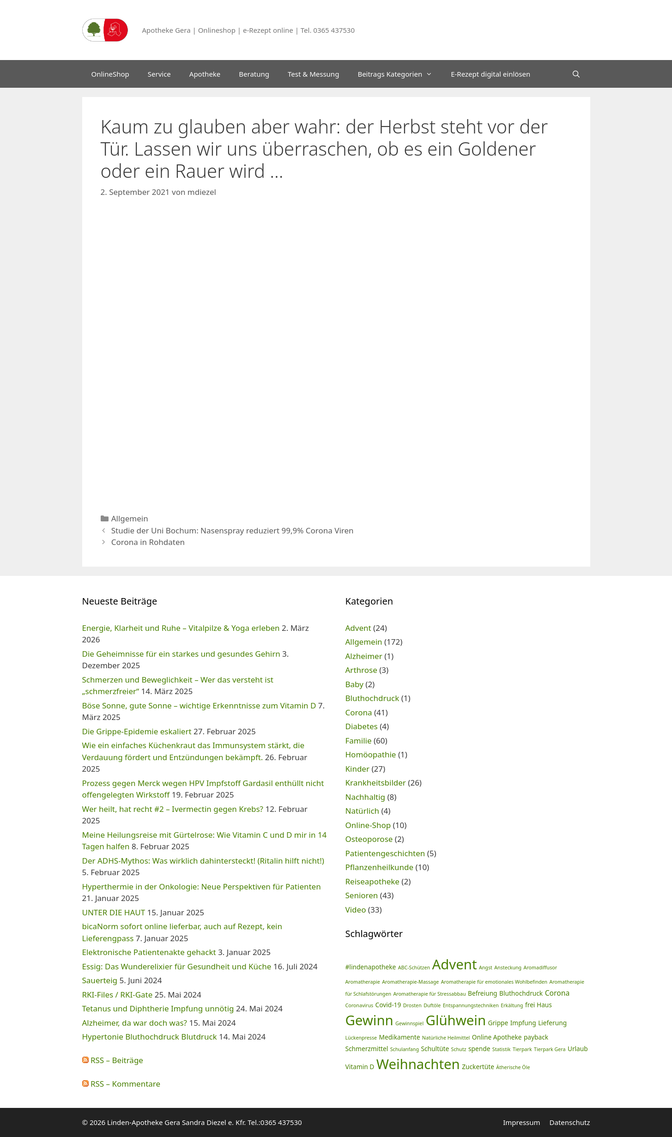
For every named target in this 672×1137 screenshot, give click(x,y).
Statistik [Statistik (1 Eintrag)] (501, 1049)
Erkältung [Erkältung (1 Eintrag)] (512, 1005)
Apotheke (205, 74)
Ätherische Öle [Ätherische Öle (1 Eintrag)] (513, 1067)
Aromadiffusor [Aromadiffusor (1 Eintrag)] (540, 967)
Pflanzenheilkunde (379, 867)
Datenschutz (570, 1122)
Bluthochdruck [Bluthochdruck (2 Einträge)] (521, 993)
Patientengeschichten (385, 853)
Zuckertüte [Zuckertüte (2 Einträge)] (478, 1066)
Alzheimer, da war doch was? (134, 1022)
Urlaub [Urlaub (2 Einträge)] (578, 1048)
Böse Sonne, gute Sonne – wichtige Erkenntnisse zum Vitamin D (199, 705)
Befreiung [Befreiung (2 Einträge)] (482, 993)
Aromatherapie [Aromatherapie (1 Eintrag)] (362, 982)
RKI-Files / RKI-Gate (117, 994)
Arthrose (361, 670)
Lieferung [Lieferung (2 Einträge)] (552, 1022)
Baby (354, 684)
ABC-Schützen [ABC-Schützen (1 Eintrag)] (414, 967)
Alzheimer (363, 656)
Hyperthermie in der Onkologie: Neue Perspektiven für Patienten (201, 886)
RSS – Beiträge (112, 1060)
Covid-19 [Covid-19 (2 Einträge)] (388, 1004)
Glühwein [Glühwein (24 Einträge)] (456, 1020)
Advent (358, 628)
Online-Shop (368, 825)
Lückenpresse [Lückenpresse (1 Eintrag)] (361, 1037)
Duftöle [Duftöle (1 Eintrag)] (432, 1005)
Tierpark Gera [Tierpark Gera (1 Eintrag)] (549, 1049)
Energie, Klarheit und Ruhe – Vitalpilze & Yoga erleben (181, 628)
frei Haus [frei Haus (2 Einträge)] (538, 1004)
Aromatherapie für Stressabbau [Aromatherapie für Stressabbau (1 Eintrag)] (429, 994)
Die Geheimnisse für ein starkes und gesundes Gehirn (181, 653)
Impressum (521, 1122)
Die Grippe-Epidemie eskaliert (137, 731)
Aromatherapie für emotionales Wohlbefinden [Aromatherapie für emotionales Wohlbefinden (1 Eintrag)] (494, 982)
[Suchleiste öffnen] (576, 74)
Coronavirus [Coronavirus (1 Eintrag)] (359, 1005)
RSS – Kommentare (121, 1083)
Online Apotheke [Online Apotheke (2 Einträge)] (497, 1037)
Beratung (254, 74)
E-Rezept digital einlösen (490, 74)
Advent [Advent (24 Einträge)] (454, 964)
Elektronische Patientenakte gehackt (149, 952)
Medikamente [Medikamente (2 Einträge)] (399, 1037)
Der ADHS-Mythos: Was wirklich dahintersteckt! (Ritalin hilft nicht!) (203, 860)
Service (159, 74)
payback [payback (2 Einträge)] (536, 1037)
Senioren (361, 895)
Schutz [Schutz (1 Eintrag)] (458, 1049)
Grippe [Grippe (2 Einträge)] (498, 1022)
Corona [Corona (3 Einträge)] (557, 993)
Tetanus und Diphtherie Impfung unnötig (158, 1008)
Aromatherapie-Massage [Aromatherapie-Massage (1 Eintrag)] (410, 982)
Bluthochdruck (372, 698)
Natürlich (362, 810)
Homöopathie (370, 754)
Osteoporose (369, 839)
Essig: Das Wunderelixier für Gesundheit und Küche (177, 966)
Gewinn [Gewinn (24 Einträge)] (369, 1020)
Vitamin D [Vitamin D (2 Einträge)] (360, 1066)
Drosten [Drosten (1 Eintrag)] (412, 1005)
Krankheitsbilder (375, 782)
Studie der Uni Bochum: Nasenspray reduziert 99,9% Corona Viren (232, 530)
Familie (358, 740)
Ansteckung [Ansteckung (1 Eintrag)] (507, 967)
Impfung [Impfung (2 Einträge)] (523, 1022)
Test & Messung (313, 74)
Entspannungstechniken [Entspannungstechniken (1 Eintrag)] (471, 1005)
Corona (358, 712)
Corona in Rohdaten (148, 542)
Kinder (357, 768)
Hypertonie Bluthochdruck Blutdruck (149, 1036)
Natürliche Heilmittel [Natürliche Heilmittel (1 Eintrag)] (446, 1037)
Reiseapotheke (372, 881)
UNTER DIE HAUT (113, 912)
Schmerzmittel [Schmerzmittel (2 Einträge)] (366, 1048)
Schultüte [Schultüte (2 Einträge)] (435, 1048)
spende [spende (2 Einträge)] (479, 1048)
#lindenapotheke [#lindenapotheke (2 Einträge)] (370, 966)
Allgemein (129, 518)
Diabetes (361, 726)
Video (355, 909)
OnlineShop (110, 74)
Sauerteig (100, 980)
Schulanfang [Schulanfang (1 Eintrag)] (404, 1049)
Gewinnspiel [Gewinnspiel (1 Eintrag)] (409, 1023)
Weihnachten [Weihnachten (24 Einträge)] (418, 1064)
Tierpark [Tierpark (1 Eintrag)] (522, 1049)
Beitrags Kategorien (399, 74)
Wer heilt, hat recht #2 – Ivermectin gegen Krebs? (173, 809)
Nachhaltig (365, 797)
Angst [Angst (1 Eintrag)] (485, 967)
